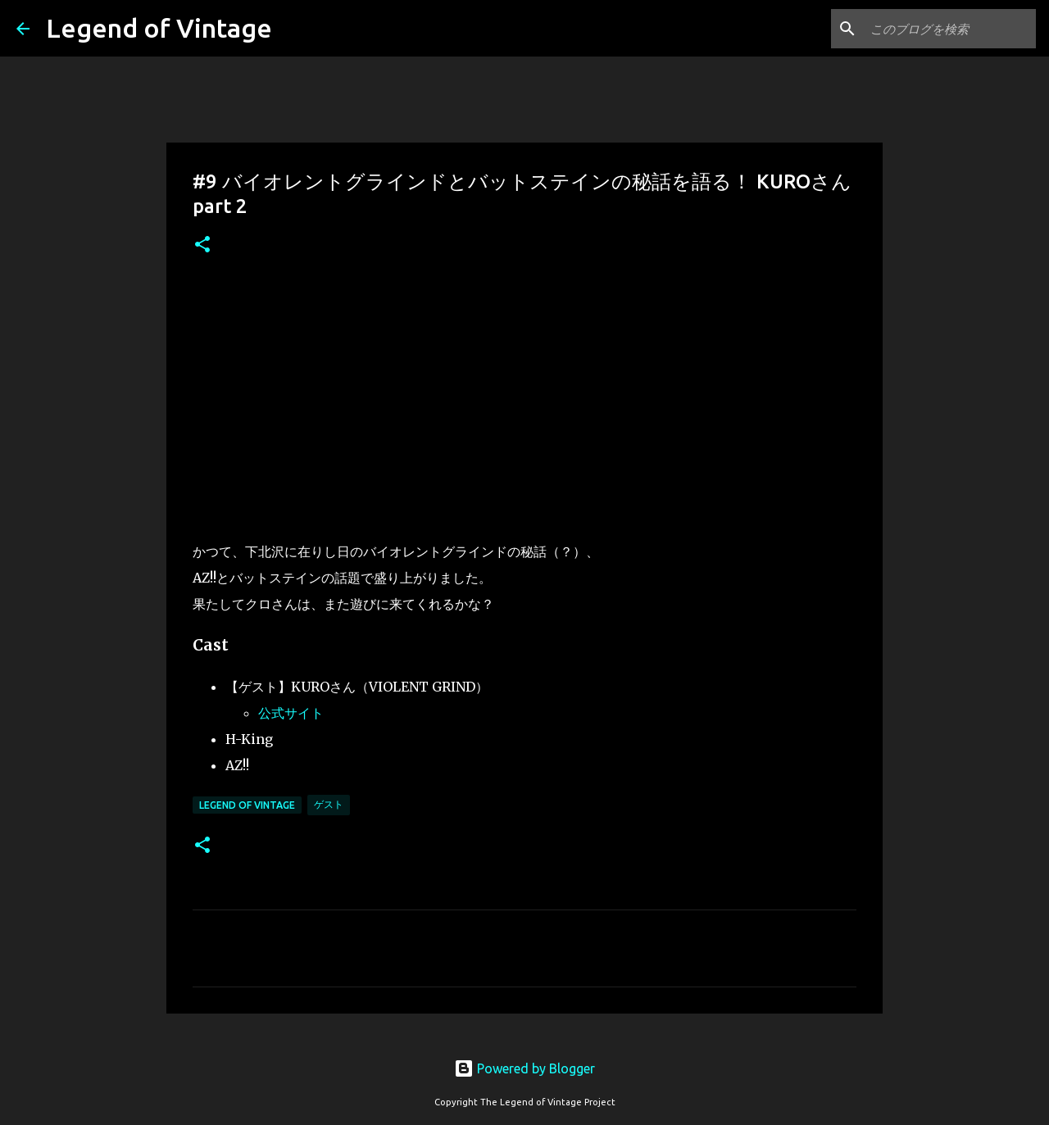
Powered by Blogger (524, 1068)
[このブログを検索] (950, 28)
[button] (202, 245)
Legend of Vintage (159, 28)
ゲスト (328, 804)
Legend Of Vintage (247, 805)
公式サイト (291, 713)
